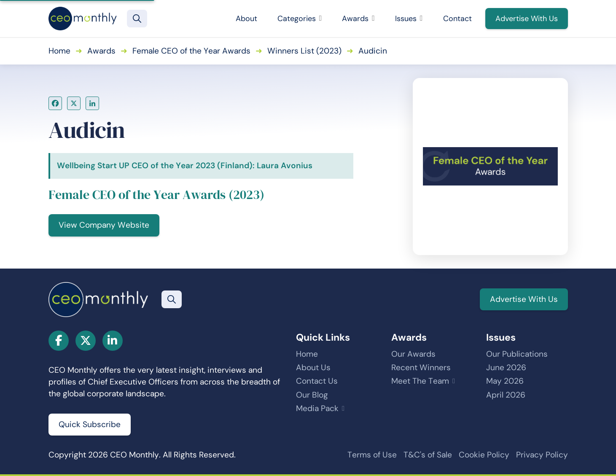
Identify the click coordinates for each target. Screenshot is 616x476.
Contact (457, 18)
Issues (409, 18)
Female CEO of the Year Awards (191, 51)
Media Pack (317, 408)
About (246, 18)
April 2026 (505, 395)
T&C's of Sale (427, 454)
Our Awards (413, 354)
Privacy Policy (542, 454)
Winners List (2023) (304, 51)
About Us (313, 367)
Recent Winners (421, 367)
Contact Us (317, 381)
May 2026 (505, 381)
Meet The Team (420, 381)
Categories (299, 18)
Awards (358, 18)
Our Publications (517, 354)
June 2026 (506, 367)
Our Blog (312, 395)
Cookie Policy (484, 454)
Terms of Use (372, 454)
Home (59, 51)
